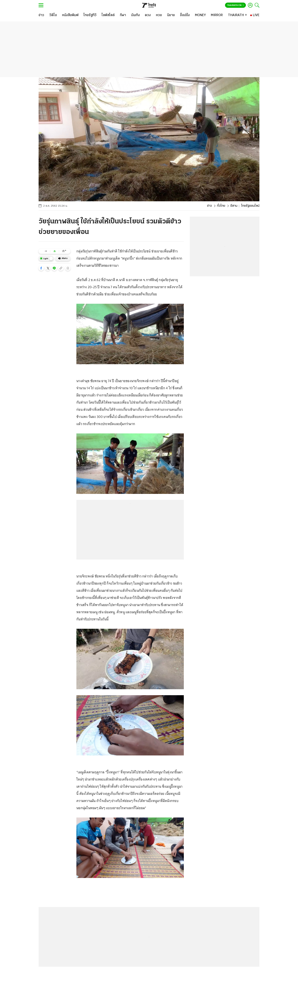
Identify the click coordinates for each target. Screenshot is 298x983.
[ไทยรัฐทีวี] (90, 15)
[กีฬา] (123, 15)
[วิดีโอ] (53, 15)
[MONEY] (200, 15)
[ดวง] (148, 15)
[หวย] (159, 15)
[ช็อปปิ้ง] (185, 15)
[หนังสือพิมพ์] (70, 15)
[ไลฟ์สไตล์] (108, 15)
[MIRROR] (217, 15)
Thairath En (235, 5)
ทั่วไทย (221, 205)
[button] (41, 268)
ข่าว (209, 205)
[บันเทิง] (135, 15)
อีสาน (233, 205)
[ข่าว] (41, 15)
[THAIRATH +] (237, 15)
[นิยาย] (171, 15)
